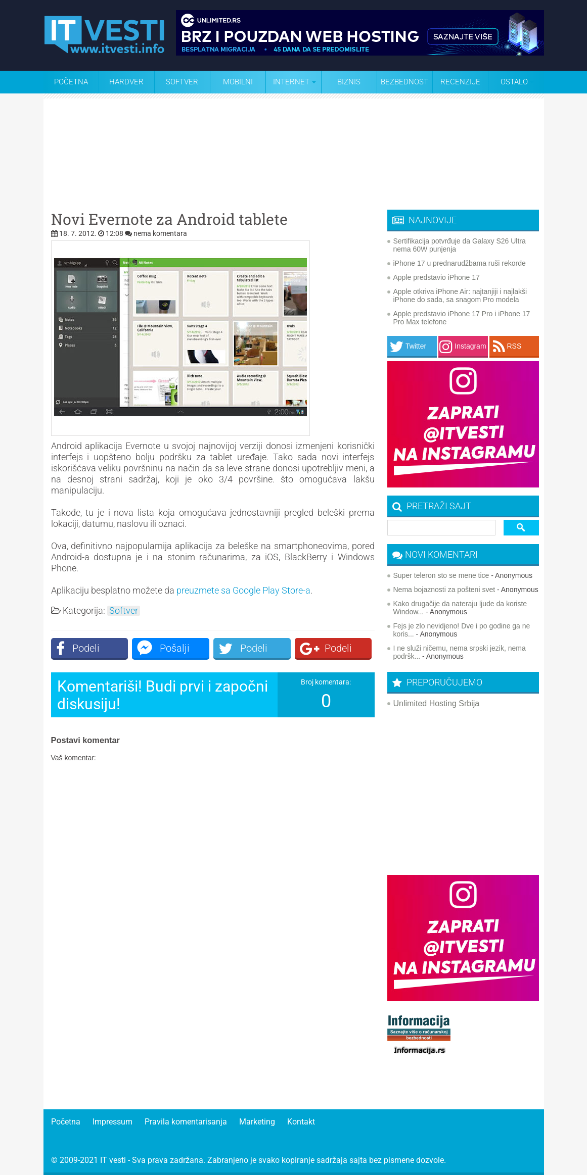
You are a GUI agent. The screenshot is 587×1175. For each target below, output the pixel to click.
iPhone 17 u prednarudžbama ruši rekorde (459, 263)
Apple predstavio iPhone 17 (436, 277)
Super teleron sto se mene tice (441, 575)
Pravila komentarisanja (186, 1122)
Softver (182, 81)
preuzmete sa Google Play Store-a (243, 590)
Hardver (126, 81)
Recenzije (460, 81)
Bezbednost (404, 81)
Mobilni (238, 81)
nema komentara (160, 233)
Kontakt (301, 1122)
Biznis (348, 81)
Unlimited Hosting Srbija (436, 703)
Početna (71, 81)
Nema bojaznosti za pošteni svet (444, 589)
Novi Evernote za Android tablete (169, 219)
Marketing (257, 1122)
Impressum (112, 1122)
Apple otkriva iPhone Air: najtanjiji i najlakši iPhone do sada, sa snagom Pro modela (460, 295)
